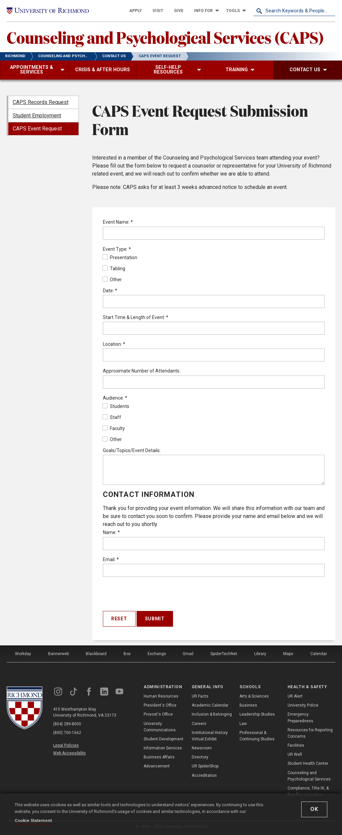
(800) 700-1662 (67, 732)
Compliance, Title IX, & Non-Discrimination (308, 791)
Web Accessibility (69, 753)
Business (248, 705)
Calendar (318, 653)
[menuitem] (135, 10)
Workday (23, 653)
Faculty (114, 428)
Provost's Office (158, 714)
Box (127, 653)
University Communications (160, 726)
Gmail (188, 653)
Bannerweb (58, 653)
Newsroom (202, 748)
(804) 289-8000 (67, 724)
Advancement (157, 766)
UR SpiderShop (205, 766)
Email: (111, 559)
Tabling (114, 268)
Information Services (163, 748)
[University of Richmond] (48, 10)
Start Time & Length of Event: (135, 317)
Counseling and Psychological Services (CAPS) (165, 37)
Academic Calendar (210, 705)
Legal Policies (66, 745)
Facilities (296, 745)
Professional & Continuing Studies (257, 735)
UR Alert (295, 696)
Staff (112, 417)
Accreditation (204, 775)
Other (112, 279)
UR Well (295, 754)
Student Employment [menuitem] (37, 115)
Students (116, 406)
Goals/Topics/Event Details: (132, 450)
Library (260, 653)
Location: (114, 344)
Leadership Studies (257, 714)
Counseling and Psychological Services (309, 775)
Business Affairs (159, 757)
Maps (288, 653)
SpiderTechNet (223, 653)
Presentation (120, 257)
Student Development (163, 739)
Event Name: (118, 222)
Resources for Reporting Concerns (310, 733)
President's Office (160, 705)
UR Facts (200, 696)
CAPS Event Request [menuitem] (37, 128)
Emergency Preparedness (300, 717)
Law (243, 723)
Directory (200, 757)
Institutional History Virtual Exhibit (210, 735)
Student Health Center (308, 763)
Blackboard (96, 653)
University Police (303, 705)
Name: (111, 532)
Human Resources (161, 696)
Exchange (157, 653)
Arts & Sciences (254, 696)
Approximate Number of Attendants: (141, 371)
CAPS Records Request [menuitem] (40, 102)
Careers (199, 723)
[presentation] (153, 595)
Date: (110, 290)
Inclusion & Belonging (212, 714)
